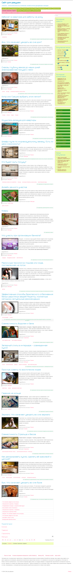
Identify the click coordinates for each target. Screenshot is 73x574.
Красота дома (9, 477)
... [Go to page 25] (12, 540)
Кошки (9, 388)
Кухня (3, 91)
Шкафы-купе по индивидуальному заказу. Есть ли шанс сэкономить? (27, 142)
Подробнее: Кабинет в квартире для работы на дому (41, 39)
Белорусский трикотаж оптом (9, 519)
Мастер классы (56, 8)
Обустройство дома (32, 364)
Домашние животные (17, 388)
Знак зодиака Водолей (17, 340)
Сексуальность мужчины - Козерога (10, 503)
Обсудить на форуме (61, 140)
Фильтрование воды (42, 182)
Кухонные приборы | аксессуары (17, 91)
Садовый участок (22, 12)
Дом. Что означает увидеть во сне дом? (22, 42)
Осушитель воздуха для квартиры (19, 120)
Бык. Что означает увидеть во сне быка (22, 482)
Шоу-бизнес (59, 134)
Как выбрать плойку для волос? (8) (63, 86)
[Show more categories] (53, 536)
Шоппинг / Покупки (62, 50)
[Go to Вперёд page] (32, 540)
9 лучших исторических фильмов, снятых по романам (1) (63, 100)
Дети (21, 8)
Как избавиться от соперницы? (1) (62, 103)
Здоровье (49, 8)
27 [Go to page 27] (17, 540)
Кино (58, 131)
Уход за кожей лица (62, 65)
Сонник (4, 12)
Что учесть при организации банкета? (21, 235)
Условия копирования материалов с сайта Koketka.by (24, 555)
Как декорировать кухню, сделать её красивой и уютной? (26, 457)
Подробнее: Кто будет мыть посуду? (45, 184)
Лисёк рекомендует (27, 10)
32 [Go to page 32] (29, 540)
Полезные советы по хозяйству (9, 182)
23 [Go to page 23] (7, 540)
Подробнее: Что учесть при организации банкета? (42, 259)
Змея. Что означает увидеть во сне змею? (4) (64, 93)
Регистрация (59, 110)
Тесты (58, 125)
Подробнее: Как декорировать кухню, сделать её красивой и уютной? (38, 479)
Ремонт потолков (23, 364)
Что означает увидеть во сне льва (10, 515)
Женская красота (42, 8)
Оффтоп (59, 146)
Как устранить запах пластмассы (9, 507)
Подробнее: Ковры (48, 232)
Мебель (15, 364)
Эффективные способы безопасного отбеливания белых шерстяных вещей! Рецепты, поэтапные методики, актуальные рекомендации (27, 296)
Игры (58, 128)
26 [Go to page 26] (14, 540)
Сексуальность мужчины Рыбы (9, 511)
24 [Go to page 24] (10, 540)
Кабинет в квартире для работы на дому (22, 17)
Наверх (69, 571)
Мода (35, 8)
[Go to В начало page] (3, 540)
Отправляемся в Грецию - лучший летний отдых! (13, 505)
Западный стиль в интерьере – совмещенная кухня (24, 346)
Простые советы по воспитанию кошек (21, 369)
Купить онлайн (60, 137)
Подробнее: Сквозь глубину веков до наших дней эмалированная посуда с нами (35, 93)
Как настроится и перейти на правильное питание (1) (64, 83)
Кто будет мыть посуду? (14, 162)
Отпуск (8, 115)
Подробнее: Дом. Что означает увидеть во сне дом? (42, 64)
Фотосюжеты (60, 113)
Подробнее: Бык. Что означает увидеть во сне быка (42, 499)
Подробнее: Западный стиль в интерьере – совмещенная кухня (39, 366)
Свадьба (4, 257)
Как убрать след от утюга (8, 517)
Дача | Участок (5, 205)
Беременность (15, 8)
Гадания (9, 12)
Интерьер (24, 477)
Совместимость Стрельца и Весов (19, 434)
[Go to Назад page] (5, 540)
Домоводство (61, 55)
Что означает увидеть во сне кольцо (10, 501)
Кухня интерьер (9, 364)
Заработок (4, 37)
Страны (58, 116)
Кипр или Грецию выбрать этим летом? (21, 96)
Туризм (3, 115)
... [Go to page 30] (24, 540)
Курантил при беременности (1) (61, 88)
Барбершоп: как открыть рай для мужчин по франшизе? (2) (63, 96)
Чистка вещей (5, 317)
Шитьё (3, 289)
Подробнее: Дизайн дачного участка (45, 207)
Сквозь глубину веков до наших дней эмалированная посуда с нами (21, 68)
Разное (15, 32)
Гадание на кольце (11, 393)
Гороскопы (14, 12)
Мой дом (19, 10)
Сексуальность (61, 53)
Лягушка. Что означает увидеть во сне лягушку (13, 513)
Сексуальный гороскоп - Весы (8, 451)
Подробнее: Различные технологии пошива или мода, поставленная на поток (36, 291)
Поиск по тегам (7, 555)
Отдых (12, 115)
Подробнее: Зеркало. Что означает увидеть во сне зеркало (40, 431)
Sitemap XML (41, 555)
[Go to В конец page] (34, 540)
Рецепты (25, 8)
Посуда (7, 91)
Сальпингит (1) (61, 81)
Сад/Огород (10, 203)
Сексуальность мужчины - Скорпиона (10, 509)
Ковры (5, 210)
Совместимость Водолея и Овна (18, 323)
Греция (16, 115)
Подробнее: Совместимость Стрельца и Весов (43, 453)
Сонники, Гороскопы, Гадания (9, 10)
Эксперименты (60, 119)
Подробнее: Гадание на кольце (46, 411)
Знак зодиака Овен (6, 340)
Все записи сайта (6, 8)
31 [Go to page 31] (27, 540)
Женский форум (36, 10)
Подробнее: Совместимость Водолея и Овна (43, 342)
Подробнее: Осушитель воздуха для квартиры (43, 138)
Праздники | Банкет (11, 257)
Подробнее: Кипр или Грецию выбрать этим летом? (42, 117)
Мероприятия (20, 257)
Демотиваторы (60, 122)
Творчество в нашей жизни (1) (62, 91)
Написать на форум (61, 143)
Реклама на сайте (49, 555)
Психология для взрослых (63, 57)
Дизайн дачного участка (14, 187)
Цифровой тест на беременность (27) (62, 79)
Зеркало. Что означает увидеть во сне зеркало (26, 414)
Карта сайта (57, 555)
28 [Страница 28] (19, 540)
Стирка (11, 317)
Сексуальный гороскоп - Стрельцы (24, 451)
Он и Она (31, 8)
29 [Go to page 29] (22, 540)
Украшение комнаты (31, 477)
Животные (4, 388)
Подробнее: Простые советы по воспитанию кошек (41, 390)
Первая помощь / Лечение (63, 62)
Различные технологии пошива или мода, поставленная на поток (22, 263)
